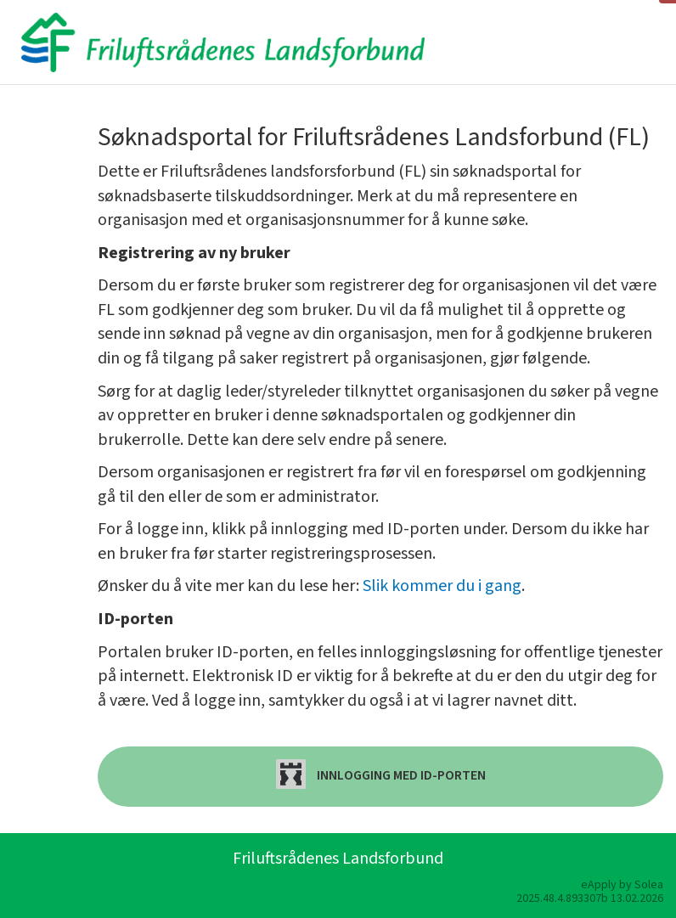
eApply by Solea (622, 884)
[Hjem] (223, 42)
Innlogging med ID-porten (381, 774)
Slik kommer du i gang (442, 586)
